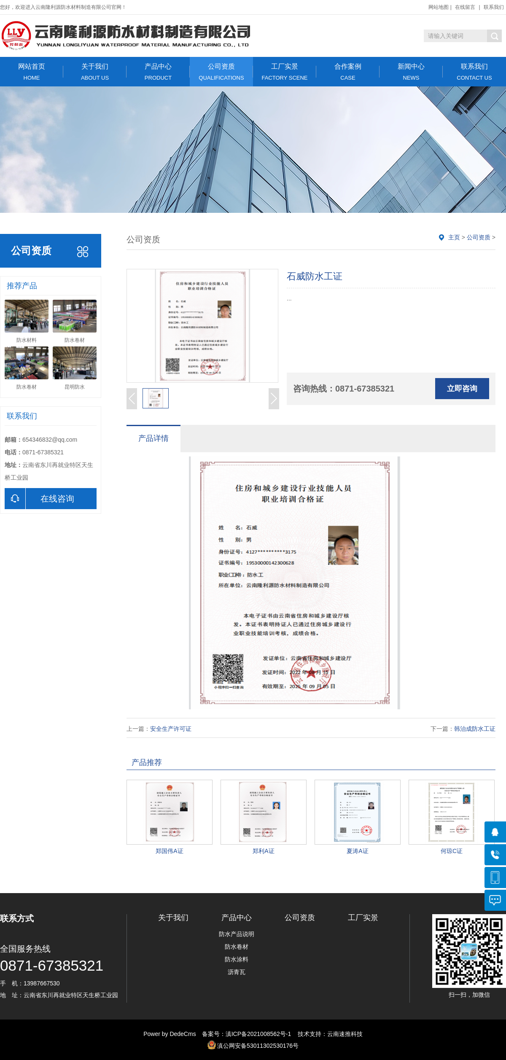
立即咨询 (462, 388)
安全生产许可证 (170, 728)
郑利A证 (263, 851)
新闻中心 (411, 72)
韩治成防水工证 (474, 728)
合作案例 (348, 72)
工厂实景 (284, 72)
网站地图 (438, 7)
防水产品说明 (236, 934)
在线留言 (465, 7)
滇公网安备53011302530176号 (258, 1045)
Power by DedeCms (169, 1033)
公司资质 (221, 72)
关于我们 (94, 72)
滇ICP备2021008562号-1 (258, 1033)
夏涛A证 (357, 851)
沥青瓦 (236, 972)
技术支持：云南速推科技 (328, 1033)
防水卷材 (236, 947)
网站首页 (31, 72)
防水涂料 (236, 959)
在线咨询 (39, 498)
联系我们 (494, 7)
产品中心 (158, 72)
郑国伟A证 (169, 851)
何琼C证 (452, 851)
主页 (454, 237)
